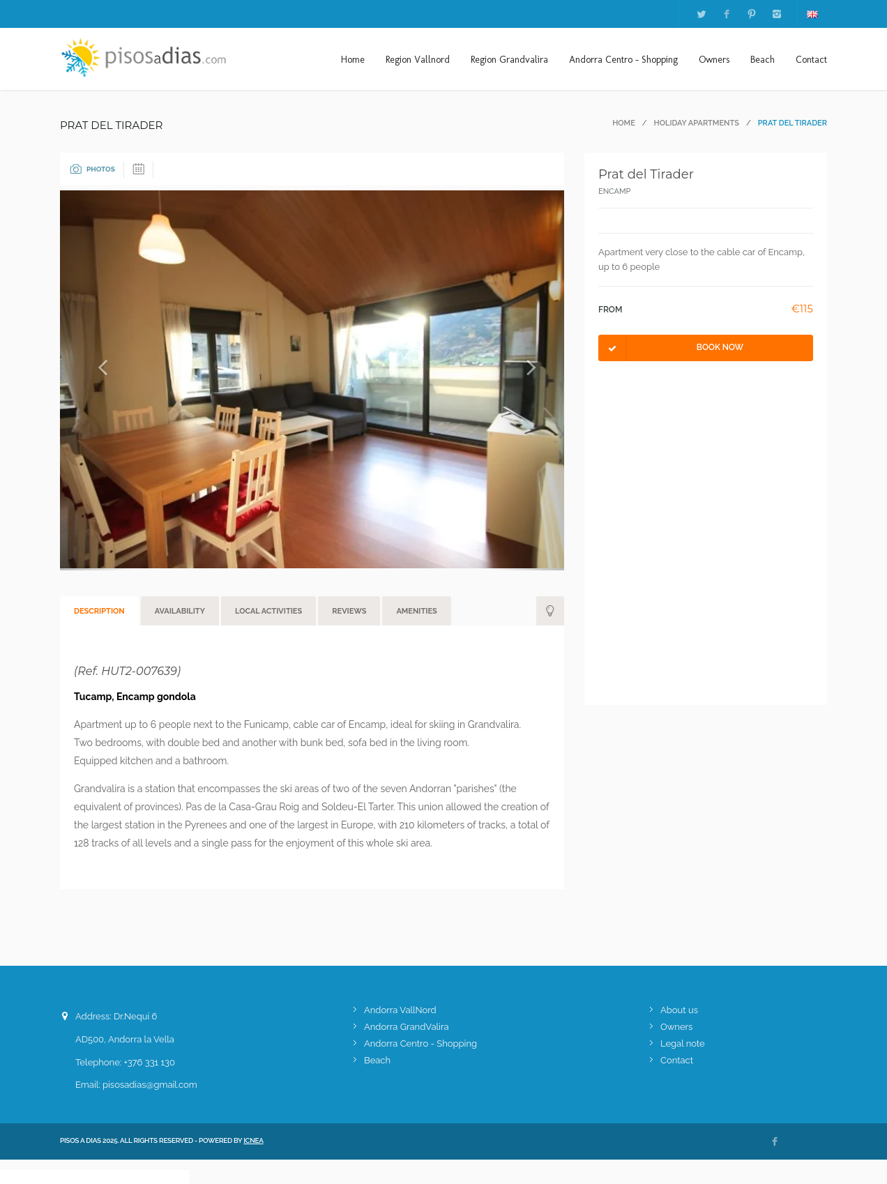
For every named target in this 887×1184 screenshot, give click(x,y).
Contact (811, 60)
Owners (714, 60)
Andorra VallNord (400, 1010)
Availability (180, 611)
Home (353, 60)
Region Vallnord (418, 60)
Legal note (682, 1043)
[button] (97, 380)
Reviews (349, 611)
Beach (762, 60)
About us (679, 1010)
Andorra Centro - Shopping (623, 60)
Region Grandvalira (509, 60)
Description (99, 611)
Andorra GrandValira (406, 1027)
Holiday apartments (696, 123)
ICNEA (253, 1140)
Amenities (416, 611)
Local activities (268, 611)
